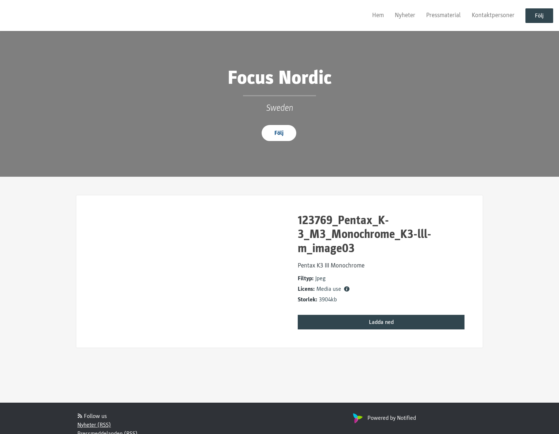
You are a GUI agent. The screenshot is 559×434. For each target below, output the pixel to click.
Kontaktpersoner (493, 15)
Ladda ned (381, 322)
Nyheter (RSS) (94, 425)
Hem (378, 15)
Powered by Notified (383, 418)
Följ (539, 15)
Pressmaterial (443, 15)
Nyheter (405, 15)
